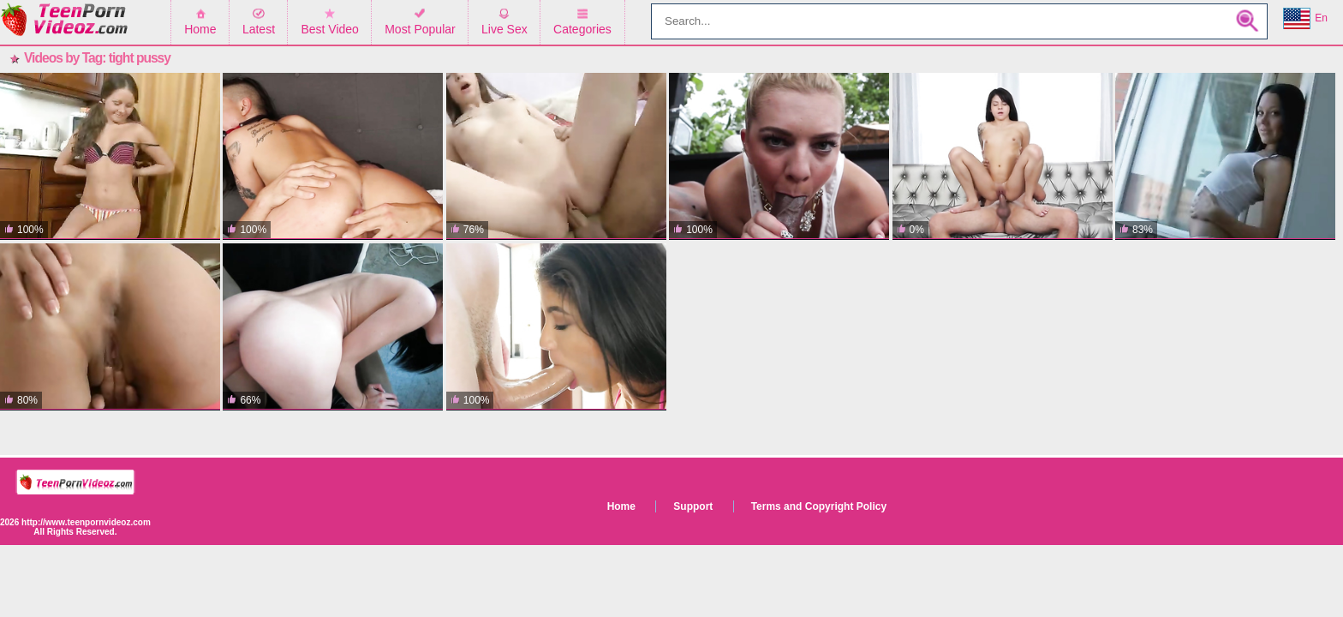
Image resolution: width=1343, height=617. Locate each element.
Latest (258, 29)
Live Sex (504, 29)
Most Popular (420, 29)
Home (200, 29)
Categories (582, 29)
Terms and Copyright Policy (818, 506)
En (1305, 19)
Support (693, 506)
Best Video (329, 29)
